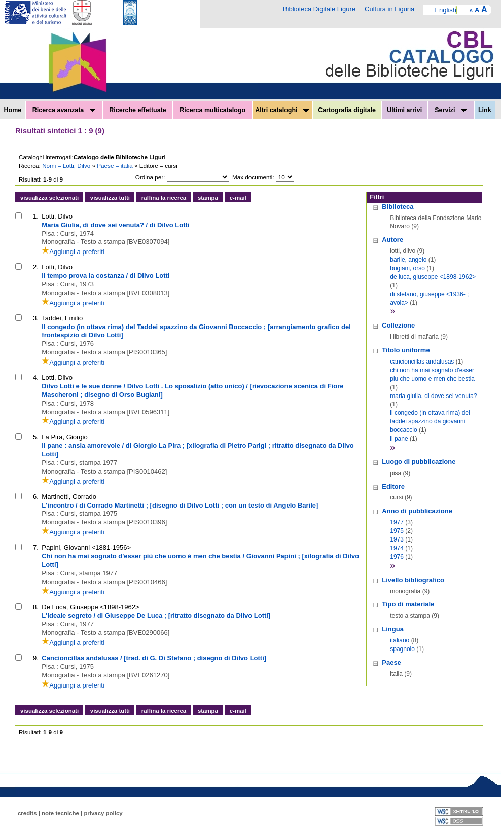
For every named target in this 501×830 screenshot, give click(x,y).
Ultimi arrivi (404, 110)
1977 (397, 522)
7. (36, 547)
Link (484, 110)
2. (36, 267)
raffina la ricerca (163, 198)
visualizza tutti (110, 198)
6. (36, 496)
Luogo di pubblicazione (418, 461)
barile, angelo (408, 259)
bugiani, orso (407, 268)
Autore (392, 239)
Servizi (451, 110)
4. (36, 377)
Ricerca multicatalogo (212, 110)
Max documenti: (253, 177)
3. (36, 318)
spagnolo (402, 649)
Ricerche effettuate (137, 110)
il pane (399, 438)
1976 (397, 556)
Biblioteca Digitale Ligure (319, 9)
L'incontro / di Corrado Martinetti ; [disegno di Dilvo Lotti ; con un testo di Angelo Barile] (180, 505)
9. (36, 658)
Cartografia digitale (347, 110)
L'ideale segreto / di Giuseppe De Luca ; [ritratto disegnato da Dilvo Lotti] (156, 615)
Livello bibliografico (413, 580)
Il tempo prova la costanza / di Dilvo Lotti (105, 275)
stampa (208, 198)
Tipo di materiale (408, 604)
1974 (397, 548)
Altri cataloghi (282, 110)
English (445, 10)
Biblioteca (397, 206)
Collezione (398, 325)
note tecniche (60, 813)
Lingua (393, 629)
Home (13, 110)
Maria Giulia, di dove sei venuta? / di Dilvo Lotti (115, 225)
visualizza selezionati (49, 198)
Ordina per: (150, 177)
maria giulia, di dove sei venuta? (433, 396)
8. (36, 607)
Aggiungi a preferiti (73, 252)
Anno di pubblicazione (417, 511)
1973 (397, 539)
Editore (393, 486)
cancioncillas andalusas (422, 361)
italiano (399, 640)
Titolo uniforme (406, 350)
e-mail (238, 198)
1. (36, 216)
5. (36, 437)
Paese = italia (115, 165)
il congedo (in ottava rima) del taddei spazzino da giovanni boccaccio (430, 421)
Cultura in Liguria (389, 9)
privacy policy (103, 813)
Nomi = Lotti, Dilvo (67, 165)
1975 (397, 530)
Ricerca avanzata (64, 110)
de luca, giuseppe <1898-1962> (433, 276)
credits (27, 813)
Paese (391, 662)
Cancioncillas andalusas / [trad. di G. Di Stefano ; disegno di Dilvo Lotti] (154, 658)
